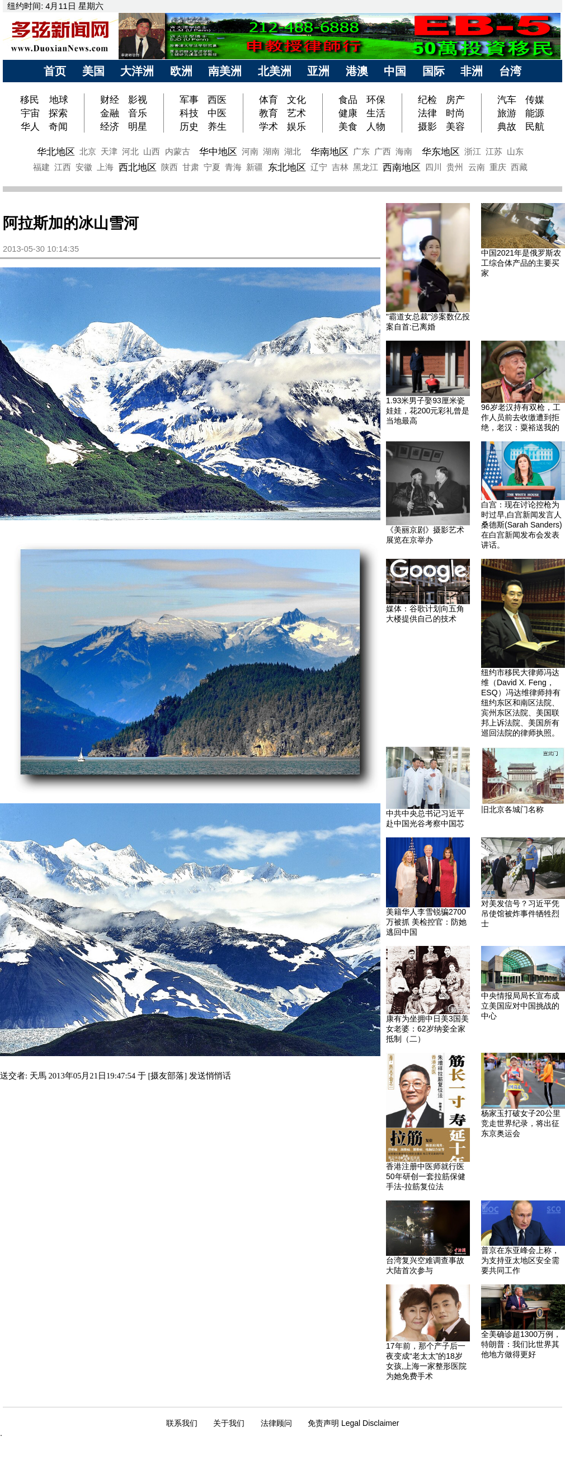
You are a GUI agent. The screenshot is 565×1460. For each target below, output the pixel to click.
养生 (217, 126)
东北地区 (287, 167)
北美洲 (274, 71)
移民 (31, 99)
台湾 (510, 71)
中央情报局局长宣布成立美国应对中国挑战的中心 (520, 1005)
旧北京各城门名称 (512, 809)
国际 (433, 71)
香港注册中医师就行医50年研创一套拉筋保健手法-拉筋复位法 (425, 1176)
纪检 (427, 99)
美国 (93, 71)
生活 (375, 113)
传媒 (534, 99)
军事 (189, 99)
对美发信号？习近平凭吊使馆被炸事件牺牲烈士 (520, 913)
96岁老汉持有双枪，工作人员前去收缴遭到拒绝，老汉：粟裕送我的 (521, 417)
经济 (109, 126)
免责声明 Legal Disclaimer (353, 1423)
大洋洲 (137, 71)
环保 (375, 99)
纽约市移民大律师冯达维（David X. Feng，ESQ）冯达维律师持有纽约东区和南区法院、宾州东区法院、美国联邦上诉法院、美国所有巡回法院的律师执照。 (521, 702)
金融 (109, 113)
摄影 (427, 126)
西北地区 (138, 167)
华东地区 (441, 151)
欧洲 (181, 71)
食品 (347, 99)
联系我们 (181, 1423)
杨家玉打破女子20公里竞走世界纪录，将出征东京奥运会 (521, 1123)
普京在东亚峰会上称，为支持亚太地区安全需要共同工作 (520, 1260)
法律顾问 (276, 1423)
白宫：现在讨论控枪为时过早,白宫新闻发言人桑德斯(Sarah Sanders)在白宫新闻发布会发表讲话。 (521, 524)
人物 (375, 126)
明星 (137, 126)
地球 (58, 99)
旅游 (506, 113)
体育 (268, 99)
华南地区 (329, 151)
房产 (455, 99)
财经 (109, 99)
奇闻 (58, 126)
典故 (506, 126)
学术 (268, 126)
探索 (58, 113)
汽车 (506, 99)
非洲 (471, 71)
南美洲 (225, 71)
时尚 (455, 113)
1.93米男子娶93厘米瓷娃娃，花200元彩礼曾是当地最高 (427, 410)
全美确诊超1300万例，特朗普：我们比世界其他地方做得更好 (521, 1344)
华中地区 (218, 151)
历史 (189, 126)
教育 (268, 113)
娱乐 (296, 126)
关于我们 (228, 1423)
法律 (427, 113)
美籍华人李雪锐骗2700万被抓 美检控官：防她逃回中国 (426, 921)
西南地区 (402, 167)
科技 (189, 113)
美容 (455, 126)
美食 (347, 126)
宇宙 (30, 113)
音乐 (137, 113)
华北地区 (56, 151)
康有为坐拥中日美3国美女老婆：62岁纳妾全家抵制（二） (427, 1028)
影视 (137, 99)
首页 (55, 71)
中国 (395, 71)
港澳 (357, 71)
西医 (217, 99)
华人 (30, 126)
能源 (534, 113)
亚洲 (318, 71)
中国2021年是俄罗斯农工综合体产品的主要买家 (521, 262)
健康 (347, 113)
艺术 (296, 113)
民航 (534, 126)
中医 (217, 113)
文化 (296, 99)
